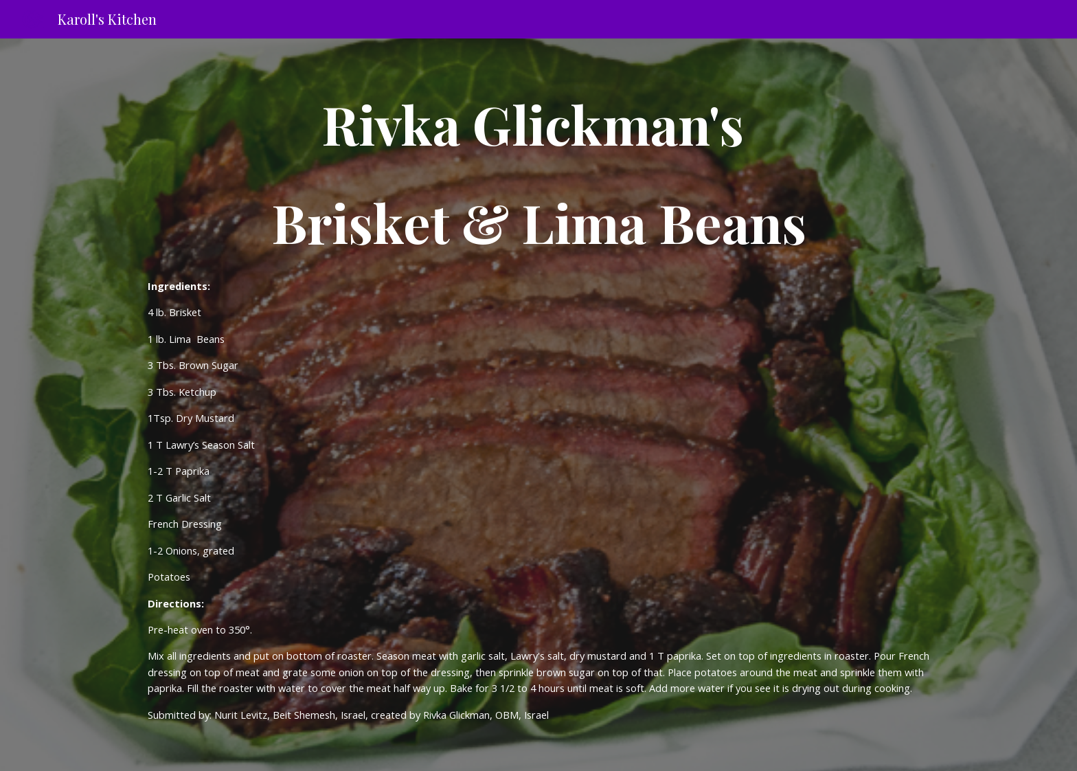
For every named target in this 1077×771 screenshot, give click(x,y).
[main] (538, 173)
